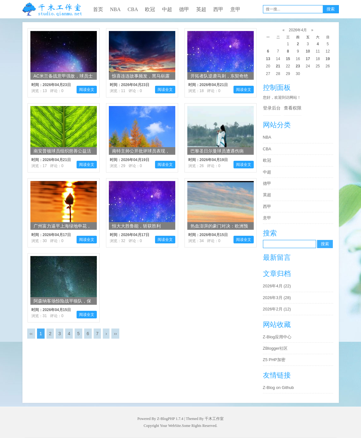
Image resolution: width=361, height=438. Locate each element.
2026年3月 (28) (277, 297)
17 (308, 59)
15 (288, 59)
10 (308, 51)
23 (298, 66)
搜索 (331, 9)
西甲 (218, 9)
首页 (98, 9)
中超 (167, 9)
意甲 (235, 9)
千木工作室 (214, 418)
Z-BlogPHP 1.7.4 (170, 418)
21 (278, 66)
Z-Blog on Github (278, 387)
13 (268, 59)
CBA (133, 9)
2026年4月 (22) (277, 286)
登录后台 (272, 107)
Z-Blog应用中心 (277, 337)
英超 (201, 9)
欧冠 (150, 9)
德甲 (184, 9)
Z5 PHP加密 (274, 359)
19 (328, 59)
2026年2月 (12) (277, 309)
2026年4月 (298, 30)
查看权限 (293, 107)
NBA (115, 9)
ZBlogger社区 (275, 348)
